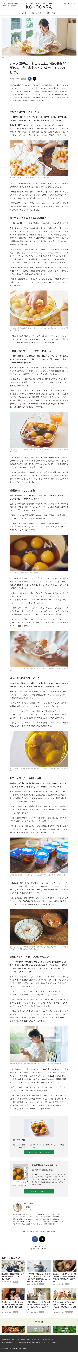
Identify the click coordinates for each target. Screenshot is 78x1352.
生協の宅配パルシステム (70, 3)
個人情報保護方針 (21, 1342)
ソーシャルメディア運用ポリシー (51, 1342)
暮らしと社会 (36, 13)
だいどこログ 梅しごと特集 (39, 1152)
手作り (33, 1249)
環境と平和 (51, 13)
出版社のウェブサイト (39, 1191)
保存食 (44, 1249)
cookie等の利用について (33, 1342)
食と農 (24, 13)
